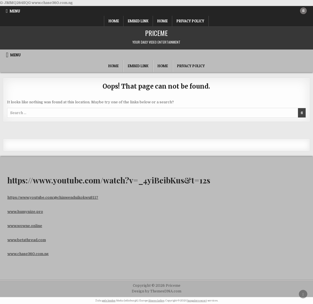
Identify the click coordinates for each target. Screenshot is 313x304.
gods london (109, 300)
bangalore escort (197, 300)
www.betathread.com (26, 240)
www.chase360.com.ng (28, 254)
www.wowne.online (24, 226)
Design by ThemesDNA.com (156, 291)
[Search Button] (303, 10)
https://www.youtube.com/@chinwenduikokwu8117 (52, 197)
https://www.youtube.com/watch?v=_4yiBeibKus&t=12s (108, 180)
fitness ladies (156, 300)
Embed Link (138, 21)
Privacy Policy (190, 21)
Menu (15, 11)
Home (113, 21)
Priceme (156, 33)
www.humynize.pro (25, 211)
